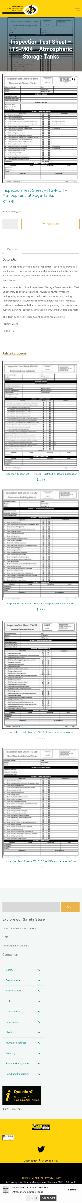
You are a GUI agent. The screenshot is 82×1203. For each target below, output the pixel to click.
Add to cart (53, 224)
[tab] (13, 249)
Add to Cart (48, 1198)
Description (13, 249)
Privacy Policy (52, 1177)
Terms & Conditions (33, 1177)
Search (70, 907)
